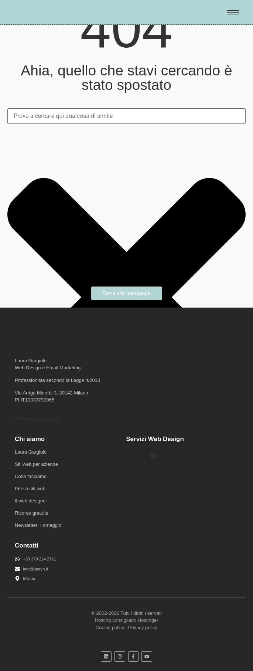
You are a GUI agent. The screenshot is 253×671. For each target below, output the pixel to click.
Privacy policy (142, 627)
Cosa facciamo (31, 476)
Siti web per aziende (36, 464)
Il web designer (31, 501)
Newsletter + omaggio (38, 525)
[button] (152, 456)
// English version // (36, 418)
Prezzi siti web (30, 488)
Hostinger (148, 620)
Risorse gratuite (31, 513)
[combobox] (126, 116)
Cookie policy (110, 627)
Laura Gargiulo (31, 452)
